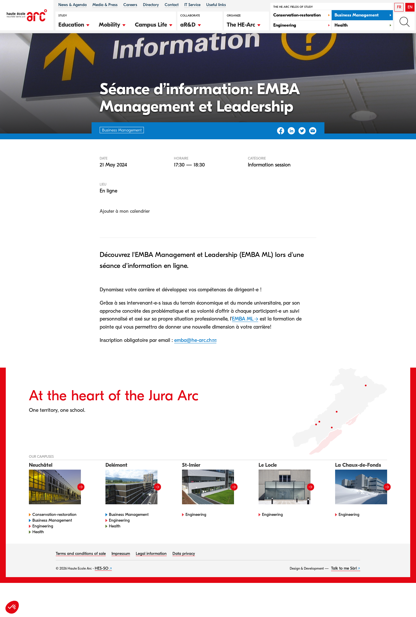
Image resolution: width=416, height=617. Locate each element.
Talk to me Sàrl (344, 593)
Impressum (121, 579)
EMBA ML (243, 345)
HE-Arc (38, 48)
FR (399, 7)
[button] (74, 24)
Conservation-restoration (54, 540)
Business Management (52, 545)
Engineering (42, 551)
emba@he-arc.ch (193, 366)
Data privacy (183, 579)
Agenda (60, 48)
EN (410, 7)
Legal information (151, 579)
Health (38, 557)
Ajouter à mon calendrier (125, 237)
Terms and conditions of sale (81, 579)
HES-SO (101, 593)
